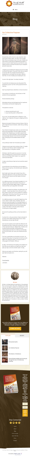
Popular (7, 335)
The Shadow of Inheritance (15, 353)
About (15, 428)
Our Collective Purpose (14, 347)
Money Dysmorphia (13, 341)
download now (15, 328)
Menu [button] (16, 9)
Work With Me (15, 435)
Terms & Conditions (20, 450)
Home (15, 426)
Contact (15, 440)
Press (15, 438)
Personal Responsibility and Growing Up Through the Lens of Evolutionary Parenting (18, 360)
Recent (22, 335)
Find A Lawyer (15, 433)
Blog (15, 431)
